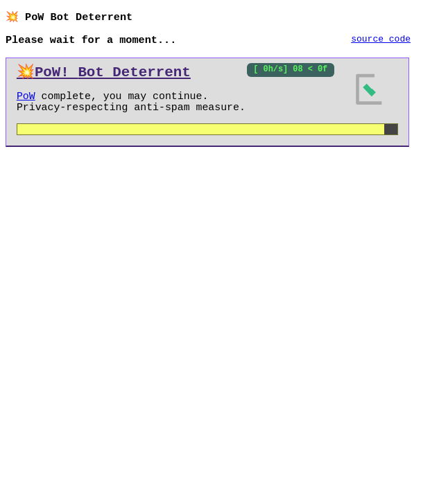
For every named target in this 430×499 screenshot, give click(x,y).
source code (381, 41)
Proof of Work (112, 102)
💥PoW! (104, 75)
